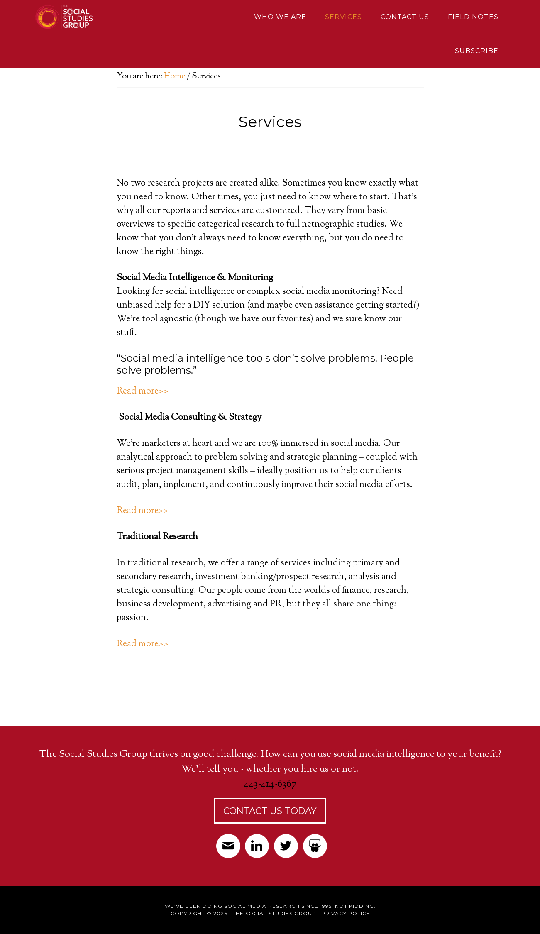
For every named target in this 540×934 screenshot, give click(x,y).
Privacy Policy (345, 913)
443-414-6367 (270, 784)
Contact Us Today (270, 810)
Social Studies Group (96, 16)
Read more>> (143, 391)
